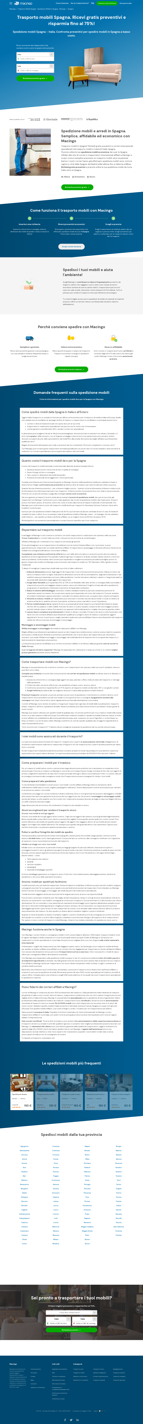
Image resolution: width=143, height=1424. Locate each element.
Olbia (87, 1159)
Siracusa (118, 1163)
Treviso (119, 1197)
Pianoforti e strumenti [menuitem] (80, 1380)
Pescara (87, 1189)
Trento (118, 1193)
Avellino (24, 1172)
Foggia (55, 1176)
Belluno (24, 1180)
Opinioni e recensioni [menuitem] (38, 1387)
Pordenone (87, 1206)
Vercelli (119, 1218)
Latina (55, 1201)
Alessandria (24, 1151)
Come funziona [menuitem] (62, 3)
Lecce (55, 1206)
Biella (24, 1193)
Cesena (24, 1235)
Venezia (119, 1214)
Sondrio (119, 1167)
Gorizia (56, 1189)
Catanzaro (24, 1231)
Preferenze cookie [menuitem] (58, 1399)
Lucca (55, 1222)
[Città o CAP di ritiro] (35, 59)
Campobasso (24, 1218)
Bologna (24, 1197)
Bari (24, 1176)
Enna (56, 1163)
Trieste (118, 1201)
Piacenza (87, 1193)
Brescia (24, 1201)
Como (24, 1244)
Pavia (87, 1180)
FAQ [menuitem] (92, 3)
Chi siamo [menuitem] (34, 1373)
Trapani (119, 1189)
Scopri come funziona (71, 246)
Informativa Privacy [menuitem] (58, 1380)
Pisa (87, 1197)
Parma (87, 1176)
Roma (87, 1244)
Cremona (56, 1151)
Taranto (119, 1172)
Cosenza (55, 1146)
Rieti (87, 1235)
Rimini (87, 1239)
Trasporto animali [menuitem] (99, 1380)
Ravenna (87, 1222)
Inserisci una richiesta (107, 3)
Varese (118, 1210)
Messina (56, 1235)
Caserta (24, 1222)
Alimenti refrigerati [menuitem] (99, 1373)
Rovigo (118, 1146)
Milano (55, 1239)
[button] (10, 3)
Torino (118, 1184)
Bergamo (24, 1189)
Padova (87, 1167)
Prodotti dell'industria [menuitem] (100, 1376)
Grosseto (56, 1193)
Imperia (56, 1197)
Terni (119, 1180)
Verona (118, 1222)
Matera (56, 1231)
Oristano (87, 1163)
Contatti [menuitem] (34, 1384)
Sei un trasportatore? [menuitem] (80, 3)
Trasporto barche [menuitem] (119, 1373)
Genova (56, 1184)
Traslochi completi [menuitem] (119, 1376)
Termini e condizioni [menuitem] (58, 1376)
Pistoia (87, 1201)
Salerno (119, 1151)
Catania (24, 1227)
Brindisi (24, 1206)
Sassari (118, 1155)
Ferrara (56, 1167)
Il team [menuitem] (33, 1376)
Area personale (126, 3)
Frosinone (56, 1180)
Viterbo (119, 1235)
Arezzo (24, 1163)
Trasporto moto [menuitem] (98, 1369)
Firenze (56, 1172)
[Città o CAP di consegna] (35, 70)
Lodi (56, 1218)
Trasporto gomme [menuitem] (119, 1380)
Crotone (56, 1155)
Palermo (87, 1172)
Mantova (55, 1227)
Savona (118, 1159)
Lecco (55, 1210)
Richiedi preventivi (35, 78)
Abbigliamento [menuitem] (118, 1369)
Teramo (119, 1176)
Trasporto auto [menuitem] (78, 1369)
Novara (87, 1151)
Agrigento (24, 1146)
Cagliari (24, 1210)
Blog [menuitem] (32, 1380)
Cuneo (55, 1159)
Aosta (24, 1159)
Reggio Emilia (87, 1231)
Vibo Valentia (118, 1227)
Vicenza (118, 1231)
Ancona (24, 1155)
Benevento (24, 1184)
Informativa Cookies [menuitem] (59, 1384)
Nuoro (87, 1155)
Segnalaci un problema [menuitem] (59, 1369)
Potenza (87, 1210)
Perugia (87, 1184)
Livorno (56, 1214)
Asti (24, 1167)
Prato (87, 1214)
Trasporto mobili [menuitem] (78, 1373)
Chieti (24, 1239)
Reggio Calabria (87, 1227)
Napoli (87, 1146)
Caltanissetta (24, 1214)
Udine (118, 1206)
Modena (56, 1244)
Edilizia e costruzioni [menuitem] (80, 1376)
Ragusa (87, 1218)
